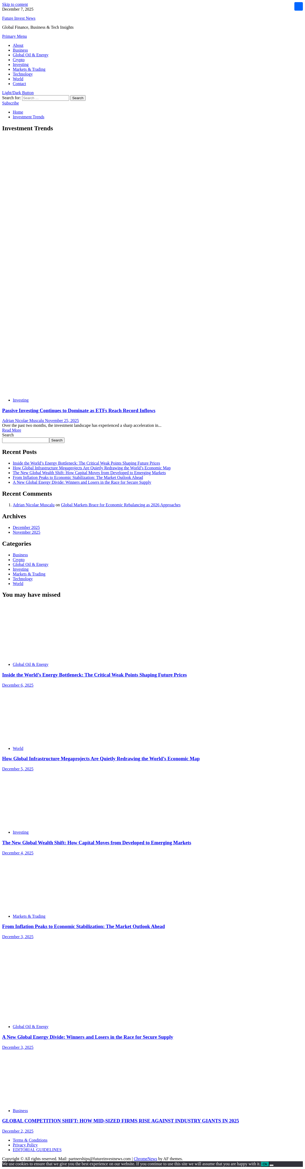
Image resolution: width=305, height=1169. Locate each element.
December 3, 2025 (18, 936)
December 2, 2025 (18, 1131)
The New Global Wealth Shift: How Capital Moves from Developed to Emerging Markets (89, 472)
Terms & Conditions (30, 1140)
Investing (21, 64)
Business (20, 50)
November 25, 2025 (62, 420)
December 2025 (26, 527)
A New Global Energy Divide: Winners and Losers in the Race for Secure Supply (82, 482)
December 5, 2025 (18, 769)
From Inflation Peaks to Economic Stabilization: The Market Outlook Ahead (78, 477)
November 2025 (26, 532)
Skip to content (15, 4)
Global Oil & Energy (30, 55)
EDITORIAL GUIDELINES (37, 1149)
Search (8, 435)
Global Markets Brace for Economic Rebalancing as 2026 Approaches (121, 505)
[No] (271, 1165)
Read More (11, 430)
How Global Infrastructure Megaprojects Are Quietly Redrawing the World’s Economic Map (92, 468)
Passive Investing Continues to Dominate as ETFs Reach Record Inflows (78, 410)
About (18, 45)
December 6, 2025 (18, 685)
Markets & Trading (29, 69)
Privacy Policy (25, 1145)
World (18, 79)
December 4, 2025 (18, 853)
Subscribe (10, 103)
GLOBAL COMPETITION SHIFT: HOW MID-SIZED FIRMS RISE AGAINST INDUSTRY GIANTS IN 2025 (120, 1121)
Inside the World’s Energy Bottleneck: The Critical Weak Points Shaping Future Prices (86, 463)
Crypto (18, 59)
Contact (19, 83)
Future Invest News (18, 18)
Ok (265, 1164)
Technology (23, 74)
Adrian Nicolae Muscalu (23, 420)
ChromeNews (145, 1159)
